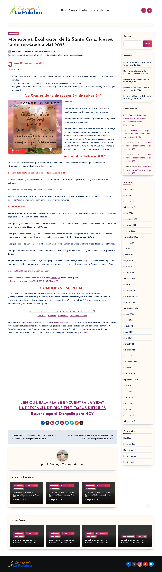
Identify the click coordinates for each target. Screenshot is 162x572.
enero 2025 (128, 284)
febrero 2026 (129, 207)
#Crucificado (28, 55)
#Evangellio (44, 55)
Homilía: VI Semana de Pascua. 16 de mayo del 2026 (136, 80)
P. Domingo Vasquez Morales (27, 51)
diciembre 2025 (130, 219)
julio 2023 (127, 391)
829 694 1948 (32, 322)
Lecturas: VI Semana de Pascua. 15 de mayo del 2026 (137, 97)
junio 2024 (128, 326)
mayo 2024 (128, 332)
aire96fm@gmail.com (63, 322)
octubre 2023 (129, 374)
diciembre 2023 (130, 362)
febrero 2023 (129, 421)
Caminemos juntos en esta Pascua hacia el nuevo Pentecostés (134, 121)
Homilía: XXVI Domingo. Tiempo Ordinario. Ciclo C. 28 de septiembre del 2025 (136, 134)
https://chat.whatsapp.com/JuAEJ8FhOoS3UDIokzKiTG (33, 281)
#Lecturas (68, 55)
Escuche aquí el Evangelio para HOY (62, 414)
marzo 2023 (128, 415)
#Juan (60, 55)
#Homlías (53, 55)
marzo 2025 (128, 273)
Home (64, 10)
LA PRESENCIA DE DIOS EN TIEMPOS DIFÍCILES (62, 408)
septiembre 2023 (130, 380)
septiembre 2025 (130, 237)
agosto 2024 (128, 314)
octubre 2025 (129, 231)
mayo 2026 (128, 189)
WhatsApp (55, 278)
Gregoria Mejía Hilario (17, 271)
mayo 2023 (128, 403)
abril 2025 (127, 267)
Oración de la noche (78, 315)
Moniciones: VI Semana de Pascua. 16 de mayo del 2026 (136, 72)
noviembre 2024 (130, 296)
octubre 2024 (129, 302)
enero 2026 (128, 213)
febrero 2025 (129, 278)
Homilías (83, 10)
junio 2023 (128, 397)
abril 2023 (127, 409)
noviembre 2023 (130, 368)
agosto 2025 (128, 243)
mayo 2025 (128, 261)
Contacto (73, 10)
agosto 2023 (128, 385)
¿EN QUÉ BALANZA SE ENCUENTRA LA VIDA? (62, 403)
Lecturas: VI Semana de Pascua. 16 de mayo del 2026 (137, 63)
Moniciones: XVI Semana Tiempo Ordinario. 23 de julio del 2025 (137, 146)
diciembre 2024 (130, 290)
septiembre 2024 (130, 308)
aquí (29, 329)
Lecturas (93, 10)
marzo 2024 (128, 344)
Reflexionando (31, 486)
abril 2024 (127, 338)
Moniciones (105, 10)
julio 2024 (127, 320)
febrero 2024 (129, 350)
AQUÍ (86, 332)
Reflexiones (18, 489)
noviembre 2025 (130, 225)
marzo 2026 (128, 201)
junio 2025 (128, 255)
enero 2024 (128, 356)
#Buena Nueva (16, 55)
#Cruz (36, 55)
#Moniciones (78, 55)
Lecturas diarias (130, 444)
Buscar (127, 36)
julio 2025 (127, 249)
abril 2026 (127, 195)
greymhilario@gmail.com (39, 271)
